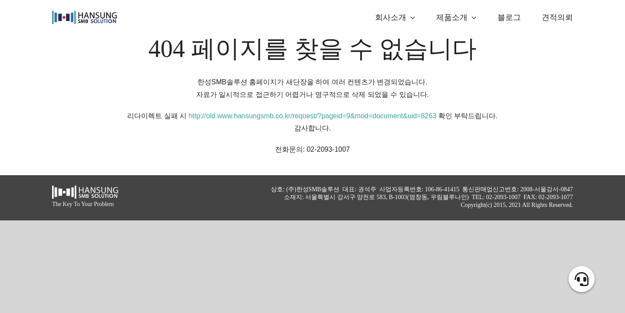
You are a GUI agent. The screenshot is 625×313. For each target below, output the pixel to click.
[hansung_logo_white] (85, 189)
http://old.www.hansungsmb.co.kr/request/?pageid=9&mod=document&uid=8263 (313, 116)
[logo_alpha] (84, 14)
